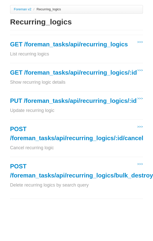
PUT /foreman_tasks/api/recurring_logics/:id (73, 100)
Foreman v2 (22, 9)
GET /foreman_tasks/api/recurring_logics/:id (73, 72)
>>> (140, 42)
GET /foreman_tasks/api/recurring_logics (69, 44)
